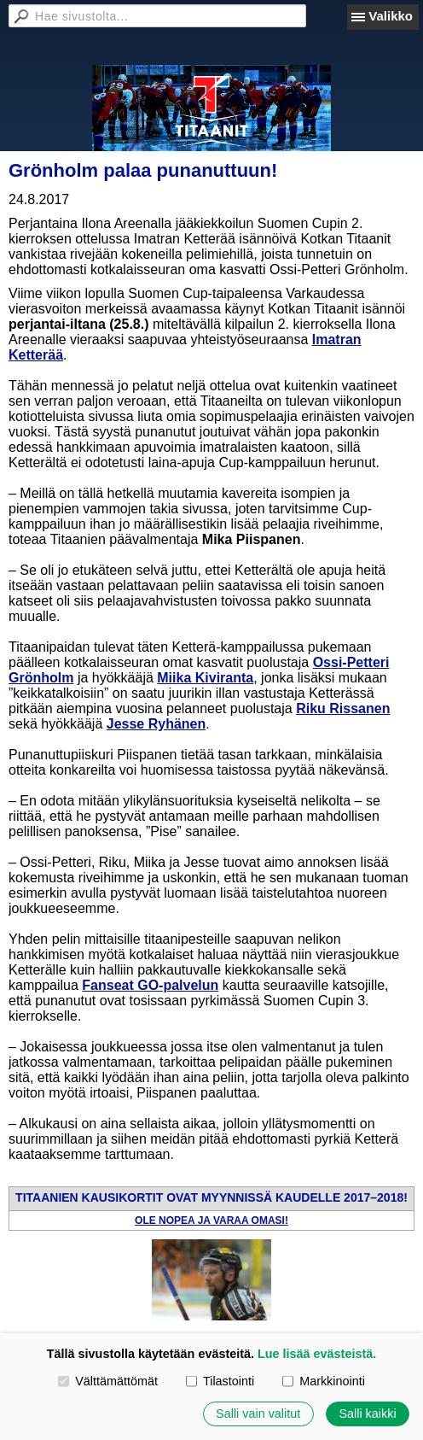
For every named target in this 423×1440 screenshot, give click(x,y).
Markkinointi (323, 1381)
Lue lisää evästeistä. (317, 1354)
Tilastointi (220, 1381)
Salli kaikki (367, 1413)
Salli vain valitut (258, 1413)
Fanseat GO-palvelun (150, 985)
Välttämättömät (108, 1381)
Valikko (390, 16)
